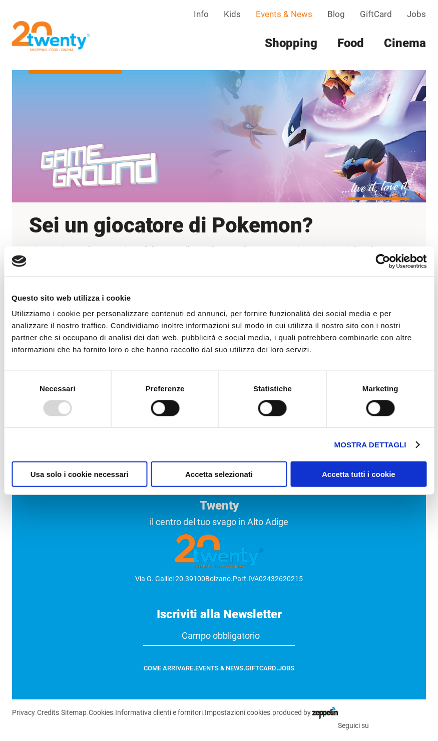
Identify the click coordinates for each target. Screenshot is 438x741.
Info (201, 14)
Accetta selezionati (219, 474)
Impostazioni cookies (237, 712)
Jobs (416, 14)
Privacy (23, 712)
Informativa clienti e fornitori (158, 712)
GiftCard (376, 14)
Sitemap (73, 712)
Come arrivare (168, 668)
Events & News (284, 14)
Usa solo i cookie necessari (80, 474)
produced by (304, 712)
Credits (48, 712)
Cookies (100, 712)
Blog (336, 14)
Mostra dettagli (370, 444)
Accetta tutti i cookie (358, 474)
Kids (232, 14)
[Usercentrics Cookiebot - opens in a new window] (382, 261)
